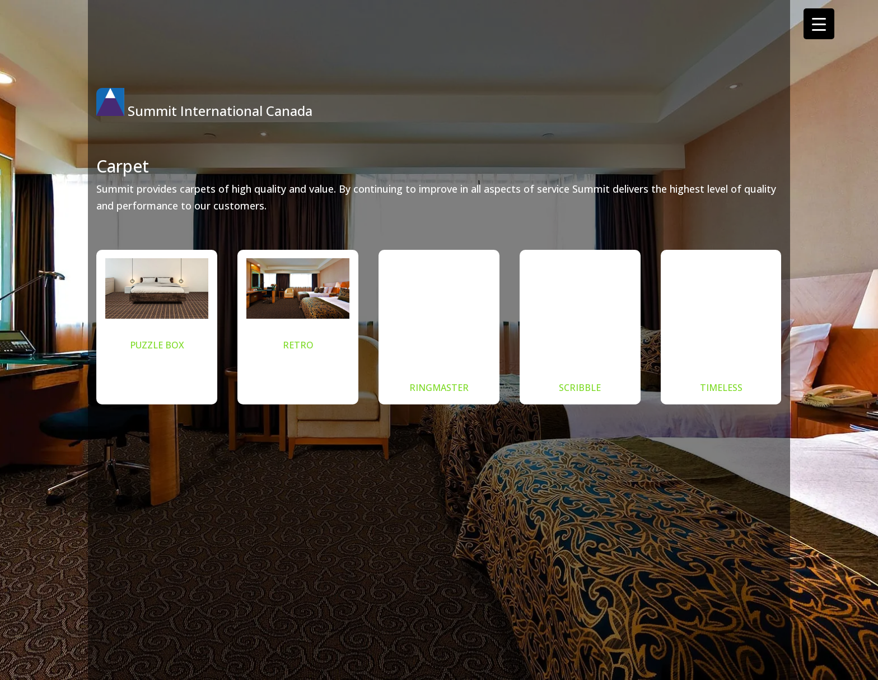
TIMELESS (721, 387)
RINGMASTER (439, 387)
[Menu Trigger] (819, 23)
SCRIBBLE (580, 387)
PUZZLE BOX (157, 345)
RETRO (298, 345)
